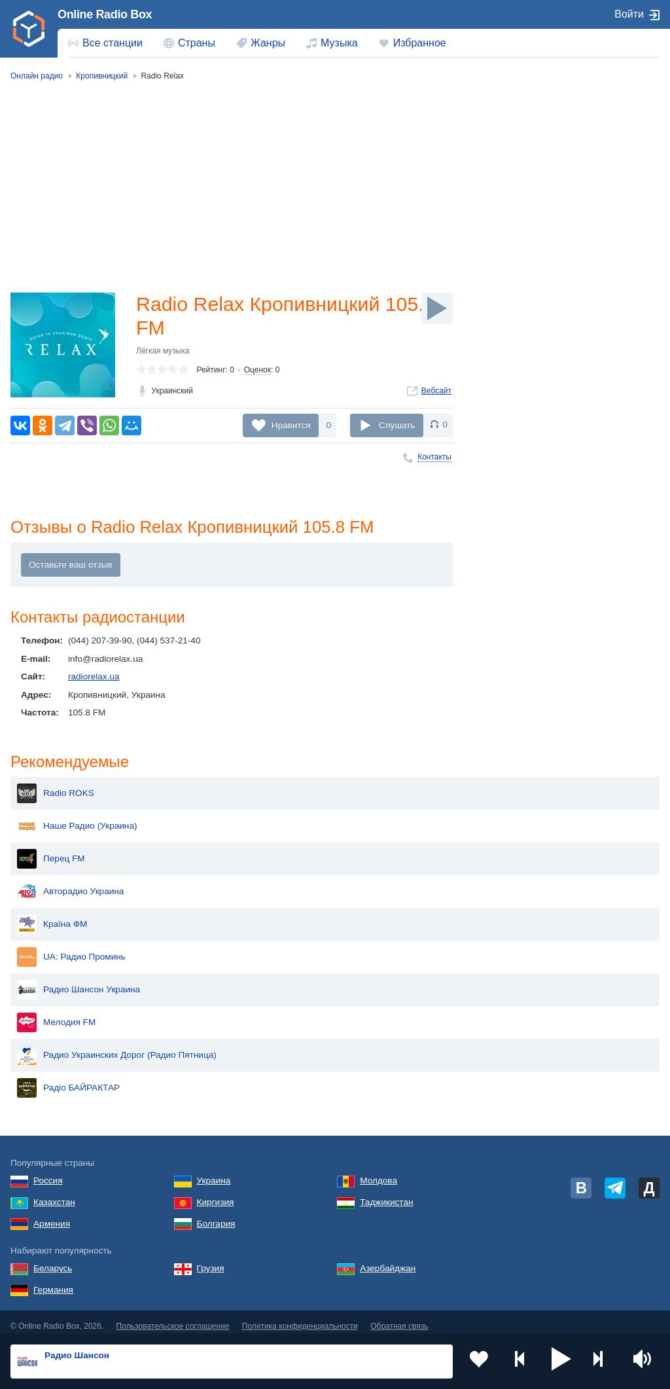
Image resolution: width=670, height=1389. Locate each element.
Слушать (397, 425)
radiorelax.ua (94, 678)
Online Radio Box (105, 14)
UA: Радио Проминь (71, 950)
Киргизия (215, 1195)
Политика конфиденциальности (300, 1319)
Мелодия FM (56, 1015)
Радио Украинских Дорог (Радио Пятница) (117, 1048)
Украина (214, 1173)
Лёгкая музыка (163, 353)
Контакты (434, 456)
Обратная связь (399, 1319)
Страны (196, 42)
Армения (51, 1216)
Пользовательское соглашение (173, 1319)
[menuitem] (105, 43)
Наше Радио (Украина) (77, 819)
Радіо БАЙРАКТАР (68, 1081)
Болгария (216, 1216)
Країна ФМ (52, 917)
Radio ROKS (55, 786)
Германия (53, 1283)
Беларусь (52, 1261)
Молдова (378, 1173)
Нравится (291, 425)
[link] (28, 28)
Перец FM (51, 851)
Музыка (339, 42)
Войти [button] (629, 14)
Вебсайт (436, 393)
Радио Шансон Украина (78, 982)
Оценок (257, 372)
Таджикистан (386, 1195)
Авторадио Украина (70, 884)
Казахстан (54, 1195)
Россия (48, 1173)
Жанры (268, 42)
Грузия (210, 1261)
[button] (561, 1361)
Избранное (419, 42)
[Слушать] (437, 308)
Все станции (112, 42)
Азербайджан (387, 1261)
